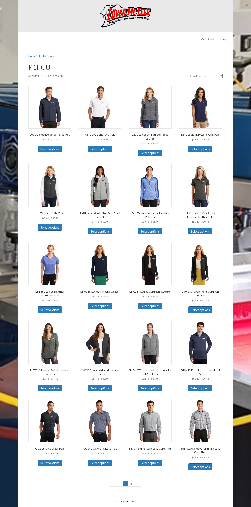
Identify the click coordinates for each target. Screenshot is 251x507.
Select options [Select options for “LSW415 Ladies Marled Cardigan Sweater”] (49, 388)
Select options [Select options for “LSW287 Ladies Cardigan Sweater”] (150, 306)
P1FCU (41, 56)
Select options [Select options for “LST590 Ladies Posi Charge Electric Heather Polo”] (200, 231)
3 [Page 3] (131, 483)
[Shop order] (205, 76)
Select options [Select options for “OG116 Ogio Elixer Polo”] (49, 463)
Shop (223, 39)
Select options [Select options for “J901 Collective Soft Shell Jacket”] (49, 149)
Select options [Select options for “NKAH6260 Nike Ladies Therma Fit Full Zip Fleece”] (150, 388)
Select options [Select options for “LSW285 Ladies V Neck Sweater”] (100, 306)
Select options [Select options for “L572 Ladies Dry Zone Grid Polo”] (200, 149)
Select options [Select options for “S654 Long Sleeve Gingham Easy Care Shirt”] (200, 467)
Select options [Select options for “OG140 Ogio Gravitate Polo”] (100, 463)
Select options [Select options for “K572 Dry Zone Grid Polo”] (100, 149)
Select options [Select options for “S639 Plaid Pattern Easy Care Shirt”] (150, 463)
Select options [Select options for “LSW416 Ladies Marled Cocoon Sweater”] (100, 388)
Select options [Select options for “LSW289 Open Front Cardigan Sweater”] (200, 310)
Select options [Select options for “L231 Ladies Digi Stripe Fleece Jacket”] (150, 153)
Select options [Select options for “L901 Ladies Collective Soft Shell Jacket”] (100, 231)
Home (31, 56)
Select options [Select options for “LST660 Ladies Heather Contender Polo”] (49, 310)
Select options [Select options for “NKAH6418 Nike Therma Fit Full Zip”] (200, 388)
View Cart (207, 39)
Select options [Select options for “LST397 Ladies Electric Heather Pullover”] (150, 231)
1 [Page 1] (120, 483)
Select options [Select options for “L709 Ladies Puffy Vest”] (49, 227)
